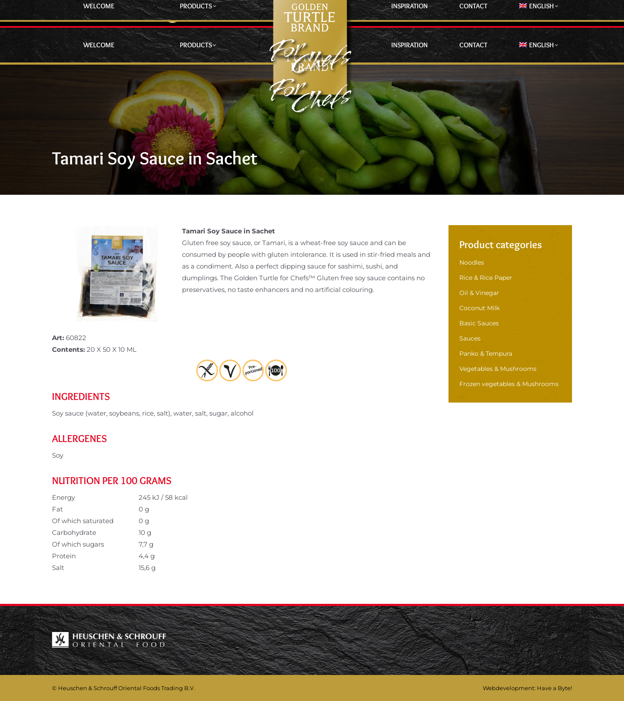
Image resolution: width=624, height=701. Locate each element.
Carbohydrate (74, 532)
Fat (57, 509)
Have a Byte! (554, 688)
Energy (63, 497)
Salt (58, 567)
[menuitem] (538, 45)
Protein (64, 556)
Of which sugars (78, 544)
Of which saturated (83, 521)
